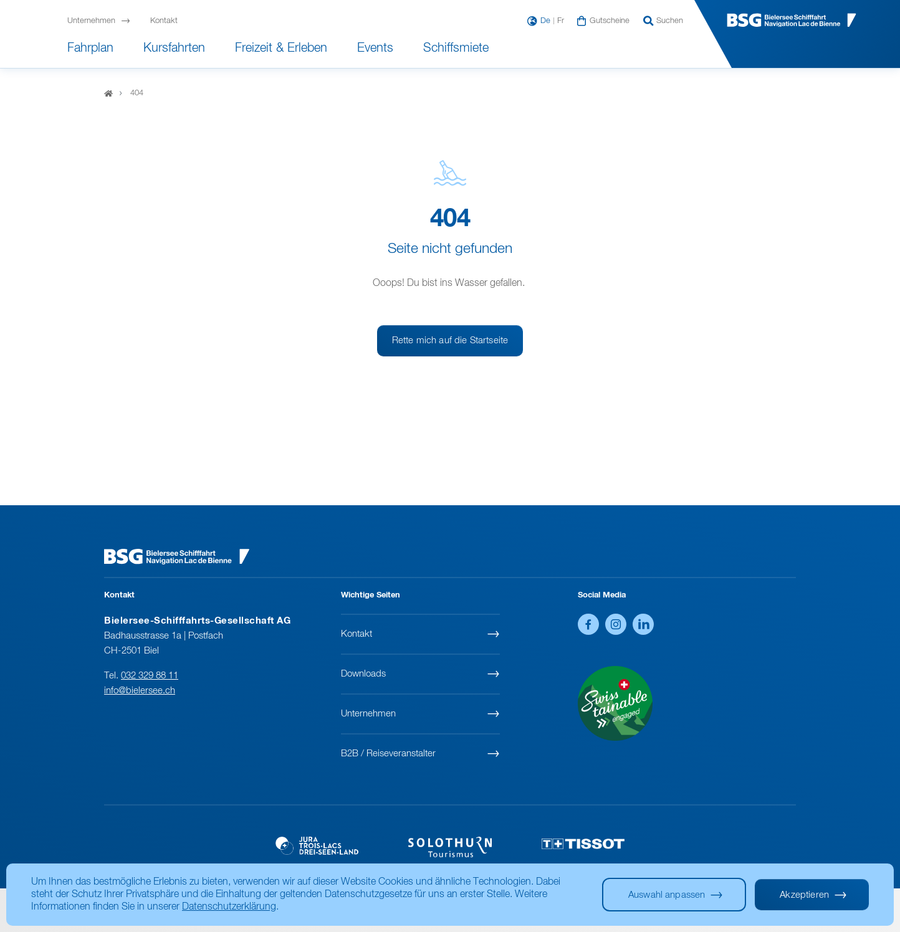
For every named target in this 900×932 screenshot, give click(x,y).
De (545, 21)
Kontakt (164, 21)
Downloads (363, 673)
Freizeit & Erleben (281, 48)
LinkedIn (643, 624)
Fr (560, 21)
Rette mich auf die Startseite (450, 340)
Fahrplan (90, 48)
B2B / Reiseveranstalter (388, 753)
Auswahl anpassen (666, 895)
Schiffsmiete (456, 48)
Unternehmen (91, 21)
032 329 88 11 (149, 675)
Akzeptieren (804, 895)
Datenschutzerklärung (229, 907)
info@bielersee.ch (139, 690)
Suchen (669, 21)
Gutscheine (610, 21)
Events (375, 48)
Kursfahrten (174, 48)
